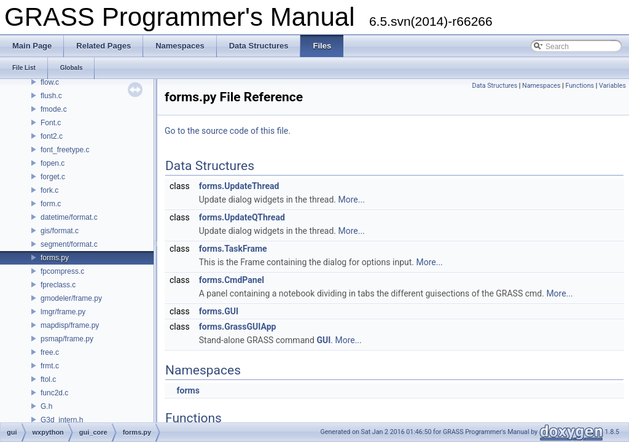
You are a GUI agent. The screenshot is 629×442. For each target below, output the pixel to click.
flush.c (51, 95)
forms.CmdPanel (231, 280)
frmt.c (50, 366)
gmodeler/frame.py (71, 298)
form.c (51, 204)
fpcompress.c (62, 271)
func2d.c (54, 393)
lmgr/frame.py (63, 312)
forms (187, 390)
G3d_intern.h (62, 420)
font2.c (52, 136)
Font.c (51, 122)
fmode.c (54, 109)
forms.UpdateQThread (242, 217)
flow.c (50, 82)
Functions (579, 86)
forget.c (53, 177)
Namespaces (541, 86)
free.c (50, 352)
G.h (46, 406)
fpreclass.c (58, 285)
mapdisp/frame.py (70, 325)
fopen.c (52, 163)
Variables (612, 86)
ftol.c (48, 379)
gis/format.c (60, 231)
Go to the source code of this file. (228, 131)
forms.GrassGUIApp (237, 327)
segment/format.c (69, 244)
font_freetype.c (65, 149)
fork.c (49, 190)
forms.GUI (218, 311)
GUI (323, 340)
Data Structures (495, 86)
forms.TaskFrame (233, 249)
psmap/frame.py (67, 339)
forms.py (55, 258)
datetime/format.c (69, 217)
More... (351, 199)
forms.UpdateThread (239, 186)
